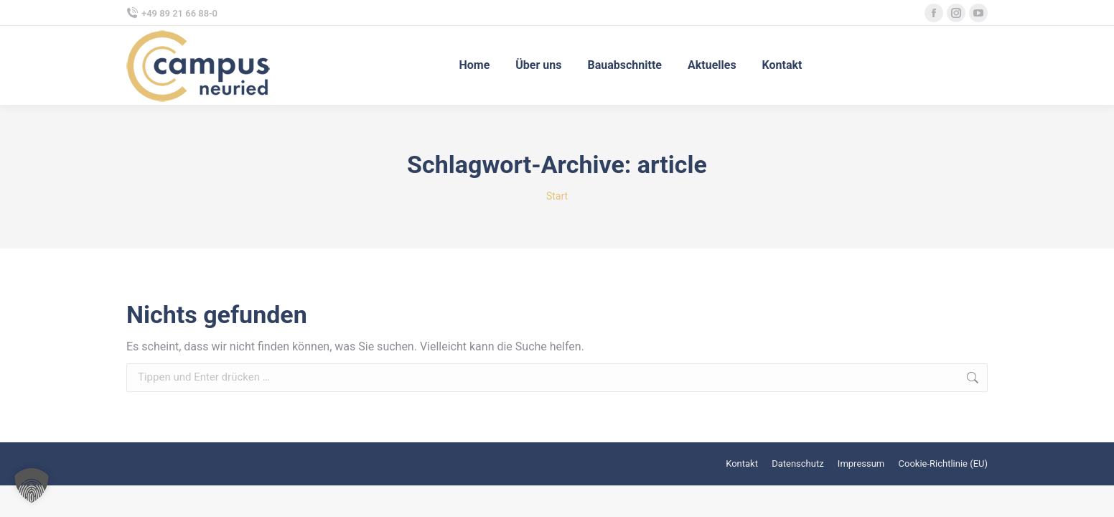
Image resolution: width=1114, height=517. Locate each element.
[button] (31, 485)
